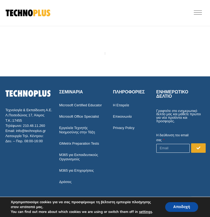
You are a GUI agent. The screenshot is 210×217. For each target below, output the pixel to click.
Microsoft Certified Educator (80, 105)
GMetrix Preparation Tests (79, 143)
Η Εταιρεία (121, 105)
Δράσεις (65, 182)
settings (145, 211)
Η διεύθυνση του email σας (172, 137)
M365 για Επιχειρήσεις (76, 170)
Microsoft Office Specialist (79, 116)
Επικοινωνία (122, 116)
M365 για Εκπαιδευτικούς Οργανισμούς (78, 157)
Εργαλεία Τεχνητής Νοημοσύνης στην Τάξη (77, 130)
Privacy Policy (124, 128)
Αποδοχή (181, 206)
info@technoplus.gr (31, 131)
